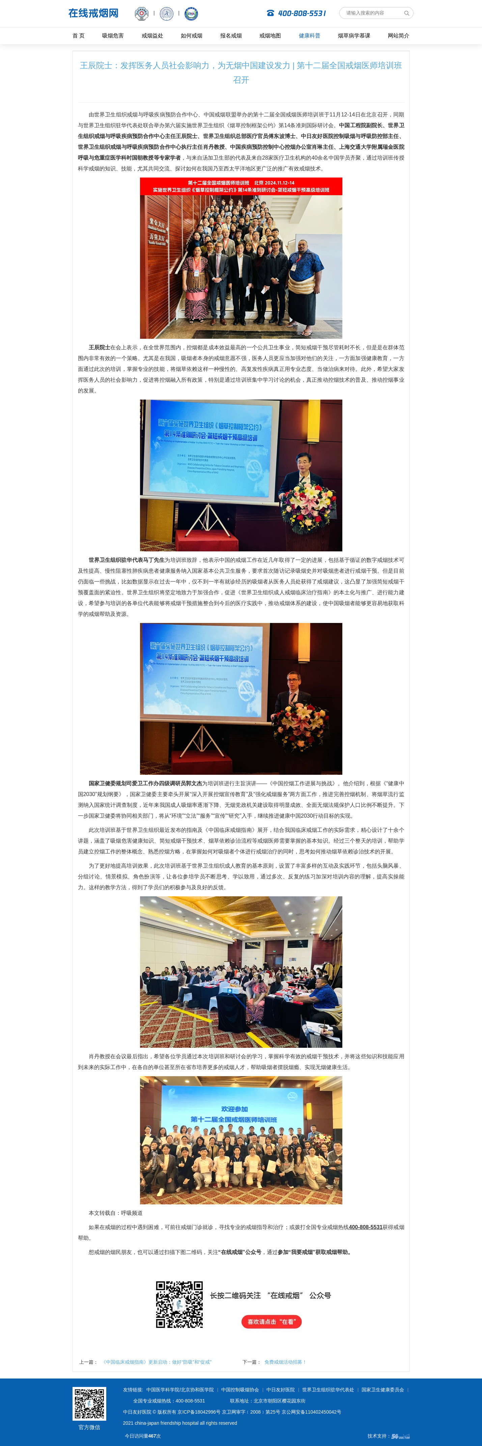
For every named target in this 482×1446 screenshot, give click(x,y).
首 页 (79, 35)
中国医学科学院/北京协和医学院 (180, 1389)
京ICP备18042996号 (199, 1412)
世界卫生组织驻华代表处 (328, 1389)
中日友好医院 (280, 1389)
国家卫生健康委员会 (383, 1389)
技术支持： (389, 1436)
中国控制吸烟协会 (240, 1389)
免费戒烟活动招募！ (285, 1362)
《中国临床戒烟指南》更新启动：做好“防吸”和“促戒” (156, 1362)
